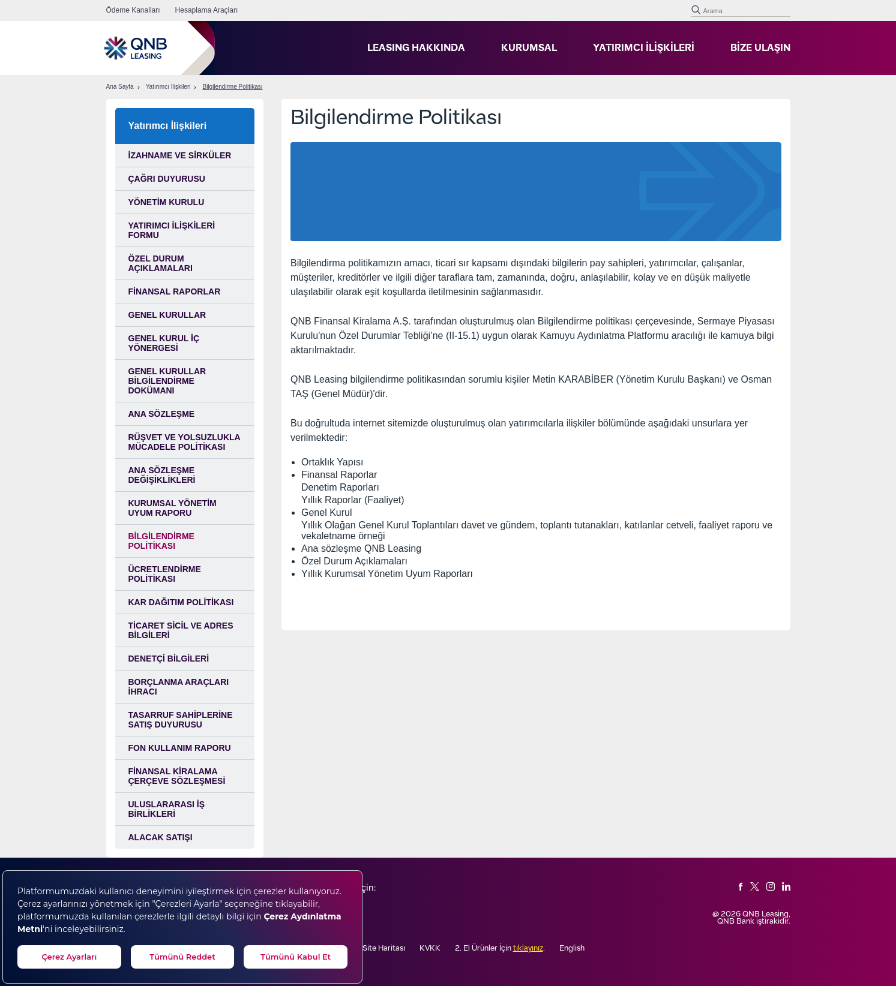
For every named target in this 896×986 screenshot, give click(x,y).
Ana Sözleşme (161, 414)
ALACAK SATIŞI (160, 837)
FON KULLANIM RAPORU (179, 748)
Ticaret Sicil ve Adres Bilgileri (180, 630)
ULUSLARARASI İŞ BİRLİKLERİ (166, 809)
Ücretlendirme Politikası (164, 574)
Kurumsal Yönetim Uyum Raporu (172, 508)
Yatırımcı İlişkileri (168, 87)
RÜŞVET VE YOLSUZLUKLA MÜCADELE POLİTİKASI (184, 442)
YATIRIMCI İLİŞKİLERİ (643, 48)
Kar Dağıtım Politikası (181, 602)
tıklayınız (528, 948)
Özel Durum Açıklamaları (160, 263)
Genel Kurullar (167, 315)
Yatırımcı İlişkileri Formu (171, 230)
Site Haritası (383, 948)
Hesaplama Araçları (206, 10)
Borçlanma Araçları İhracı (178, 686)
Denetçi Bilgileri (168, 658)
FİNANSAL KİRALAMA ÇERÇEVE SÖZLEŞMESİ (177, 776)
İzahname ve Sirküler (180, 155)
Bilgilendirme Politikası (232, 87)
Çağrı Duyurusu (166, 179)
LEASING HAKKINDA (416, 48)
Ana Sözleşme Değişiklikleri (162, 475)
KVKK (429, 948)
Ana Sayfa (120, 87)
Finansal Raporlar (174, 291)
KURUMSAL (529, 48)
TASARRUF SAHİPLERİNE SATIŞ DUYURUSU (180, 719)
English (572, 948)
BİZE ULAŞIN (760, 48)
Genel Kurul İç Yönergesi (164, 343)
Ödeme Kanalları (133, 10)
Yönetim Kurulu (166, 202)
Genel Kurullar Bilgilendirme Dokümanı (167, 380)
